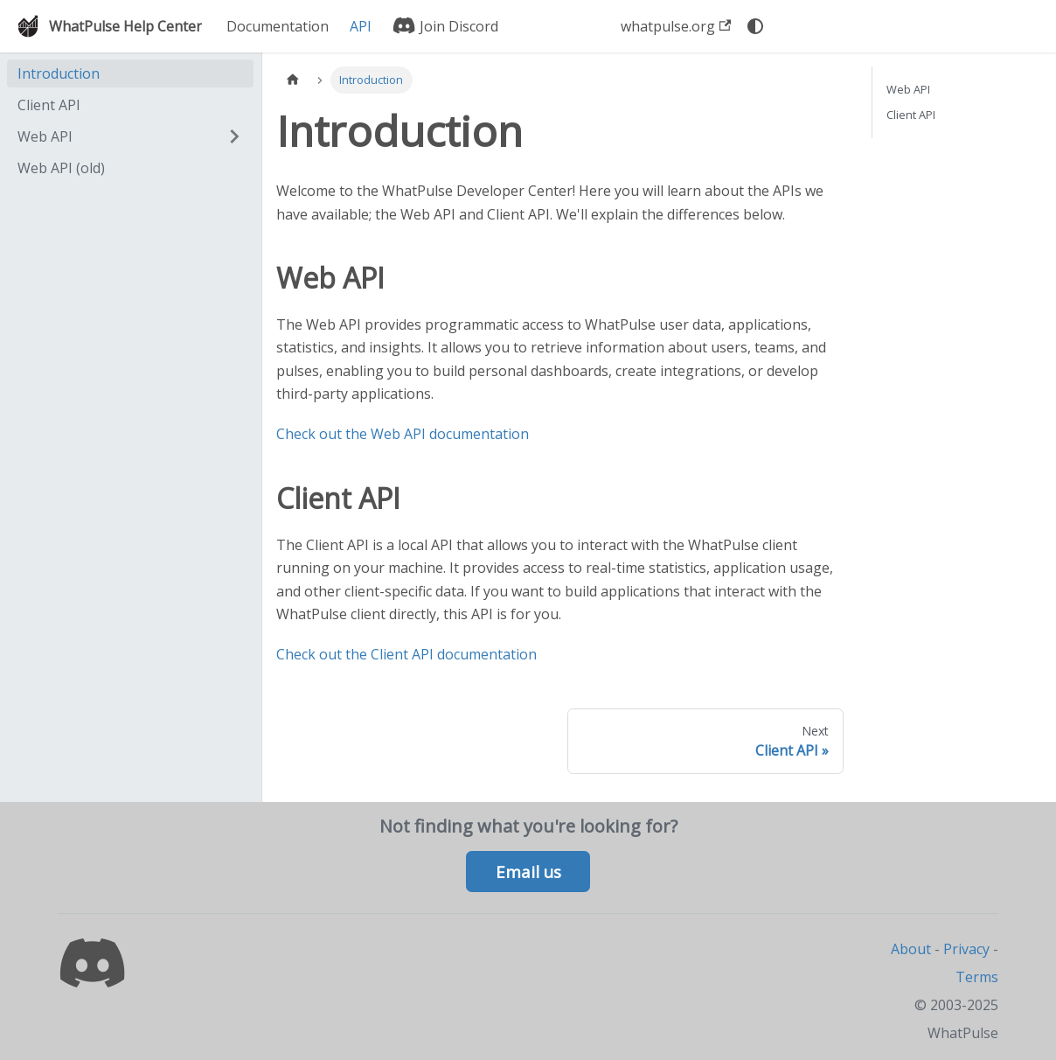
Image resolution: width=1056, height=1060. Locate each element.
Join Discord (445, 26)
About (911, 949)
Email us (528, 872)
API (361, 26)
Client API (48, 105)
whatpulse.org (676, 26)
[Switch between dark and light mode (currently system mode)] (755, 26)
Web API (45, 136)
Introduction (58, 73)
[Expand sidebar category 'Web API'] (234, 136)
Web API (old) (61, 168)
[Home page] (292, 80)
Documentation (277, 26)
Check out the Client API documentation (406, 654)
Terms (976, 977)
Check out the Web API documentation (402, 433)
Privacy (966, 949)
